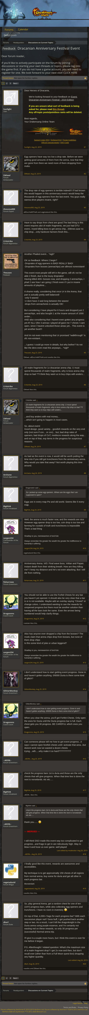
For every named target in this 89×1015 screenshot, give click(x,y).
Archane (7, 474)
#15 (84, 732)
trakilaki (27, 623)
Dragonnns (8, 613)
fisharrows (8, 582)
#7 (85, 446)
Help (85, 1003)
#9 (85, 510)
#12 (84, 619)
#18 (84, 854)
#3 (85, 207)
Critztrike (8, 241)
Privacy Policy (83, 1007)
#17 (84, 790)
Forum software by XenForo (22, 1009)
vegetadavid (45, 212)
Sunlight (7, 109)
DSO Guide (64, 143)
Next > (15, 83)
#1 (85, 147)
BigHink (7, 506)
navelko (51, 357)
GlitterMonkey (10, 691)
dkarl (6, 922)
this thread (58, 109)
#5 (85, 353)
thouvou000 (9, 209)
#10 (84, 548)
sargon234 (8, 538)
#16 (84, 759)
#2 (85, 174)
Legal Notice (77, 1003)
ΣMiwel (6, 175)
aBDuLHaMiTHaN (30, 212)
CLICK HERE (70, 72)
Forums (9, 29)
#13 (84, 663)
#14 (84, 689)
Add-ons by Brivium (24, 1011)
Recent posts (10, 35)
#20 (84, 964)
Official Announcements (50, 143)
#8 (85, 473)
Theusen (7, 272)
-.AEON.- (7, 760)
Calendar (23, 29)
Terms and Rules (69, 1007)
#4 (85, 240)
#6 (85, 385)
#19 (84, 888)
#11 (84, 580)
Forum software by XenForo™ (66, 1009)
